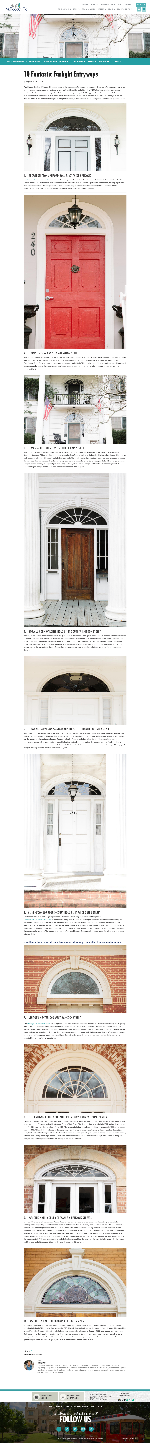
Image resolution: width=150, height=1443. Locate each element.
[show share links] (29, 1351)
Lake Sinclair (78, 61)
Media (120, 5)
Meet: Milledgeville (17, 61)
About (49, 1407)
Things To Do (64, 9)
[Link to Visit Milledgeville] (16, 7)
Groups (85, 5)
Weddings (94, 5)
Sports (128, 5)
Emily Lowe (29, 81)
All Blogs (39, 1354)
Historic (92, 61)
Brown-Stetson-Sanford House (39, 180)
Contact (58, 1407)
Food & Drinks (50, 61)
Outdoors (64, 61)
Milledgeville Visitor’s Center (38, 1023)
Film (113, 5)
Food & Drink (88, 9)
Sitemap (68, 1407)
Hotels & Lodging (106, 9)
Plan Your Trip (124, 9)
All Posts (116, 61)
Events (76, 9)
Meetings (105, 5)
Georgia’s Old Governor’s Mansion (37, 920)
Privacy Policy (81, 1407)
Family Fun (34, 61)
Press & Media (97, 1407)
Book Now (141, 5)
